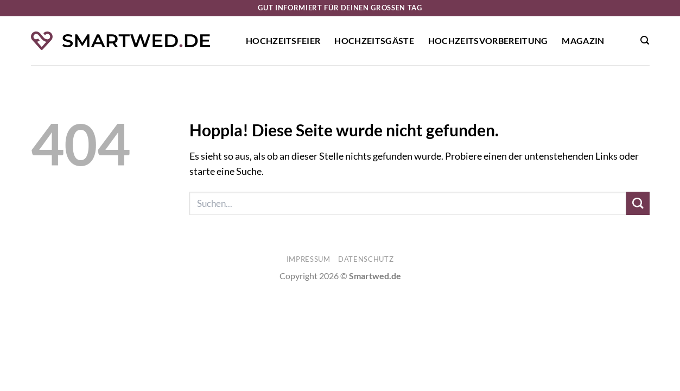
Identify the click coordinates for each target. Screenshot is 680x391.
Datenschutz (365, 259)
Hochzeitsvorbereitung (488, 40)
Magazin (583, 40)
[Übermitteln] (638, 203)
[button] (644, 40)
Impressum (309, 259)
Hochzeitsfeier (283, 40)
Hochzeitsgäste (374, 40)
